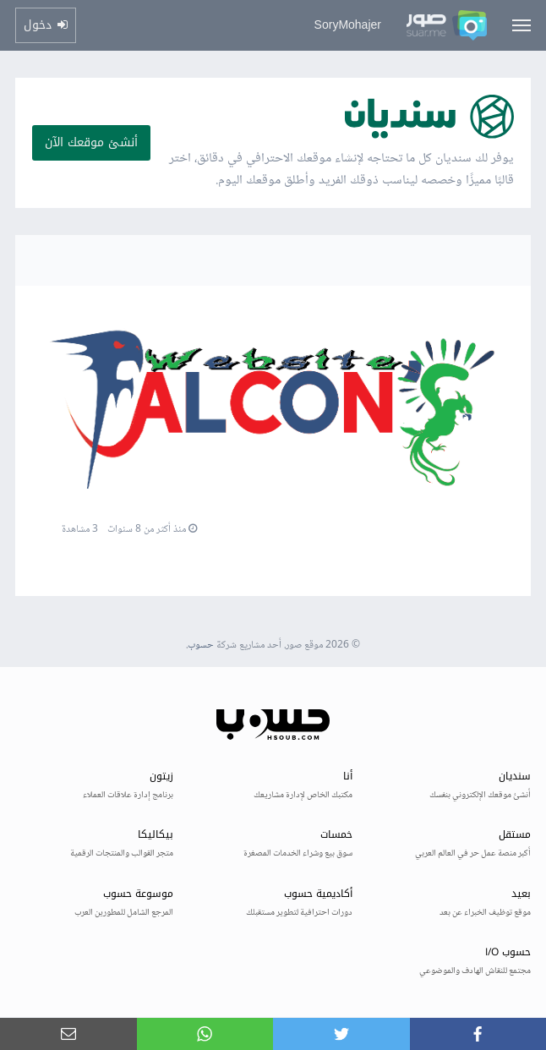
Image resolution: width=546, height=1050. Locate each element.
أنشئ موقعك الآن (91, 142)
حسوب (201, 645)
